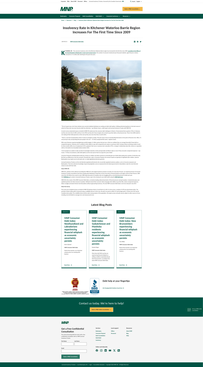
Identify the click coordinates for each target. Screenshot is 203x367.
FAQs (68, 1)
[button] (132, 1)
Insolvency (98, 340)
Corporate (63, 1)
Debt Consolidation (100, 335)
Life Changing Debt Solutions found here (113, 288)
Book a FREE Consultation (133, 9)
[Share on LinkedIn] (135, 41)
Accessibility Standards (98, 364)
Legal (90, 364)
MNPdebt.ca (67, 177)
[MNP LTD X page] (114, 350)
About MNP (73, 1)
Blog (75, 20)
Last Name (77, 341)
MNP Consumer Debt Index (77, 41)
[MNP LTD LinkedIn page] (105, 350)
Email (62, 348)
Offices (85, 1)
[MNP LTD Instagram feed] (101, 350)
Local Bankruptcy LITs (82, 364)
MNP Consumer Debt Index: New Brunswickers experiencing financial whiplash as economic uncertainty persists (128, 228)
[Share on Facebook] (138, 41)
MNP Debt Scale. (119, 177)
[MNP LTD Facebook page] (97, 350)
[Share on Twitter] (141, 41)
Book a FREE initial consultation (101, 310)
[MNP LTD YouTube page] (110, 350)
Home (63, 20)
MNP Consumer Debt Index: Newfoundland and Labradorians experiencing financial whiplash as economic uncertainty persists (73, 229)
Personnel (80, 1)
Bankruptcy (98, 331)
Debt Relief (98, 338)
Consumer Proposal (100, 333)
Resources (69, 20)
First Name (64, 341)
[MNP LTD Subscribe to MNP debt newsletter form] (119, 350)
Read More (68, 265)
